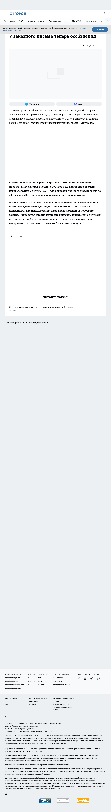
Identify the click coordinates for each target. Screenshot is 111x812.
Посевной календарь (58, 21)
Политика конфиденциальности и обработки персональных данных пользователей (37, 765)
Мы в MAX (76, 21)
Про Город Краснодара (13, 688)
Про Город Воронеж (12, 678)
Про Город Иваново (35, 678)
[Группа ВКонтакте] (78, 678)
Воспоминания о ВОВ (13, 21)
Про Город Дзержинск (36, 685)
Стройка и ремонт (36, 21)
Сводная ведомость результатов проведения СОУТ (62, 707)
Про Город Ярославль (60, 674)
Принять (100, 29)
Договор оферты (11, 698)
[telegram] (21, 236)
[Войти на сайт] (104, 13)
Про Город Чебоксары (13, 674)
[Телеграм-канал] (32, 104)
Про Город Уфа (57, 681)
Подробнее (61, 760)
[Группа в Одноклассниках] (85, 678)
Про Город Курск (11, 681)
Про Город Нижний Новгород (16, 685)
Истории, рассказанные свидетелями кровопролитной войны (55, 309)
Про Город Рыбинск (35, 681)
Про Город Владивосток (61, 685)
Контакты (33, 704)
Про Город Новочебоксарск (38, 674)
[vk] (12, 236)
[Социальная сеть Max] (79, 104)
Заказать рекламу (94, 21)
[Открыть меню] (5, 13)
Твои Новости (57, 678)
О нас (7, 704)
